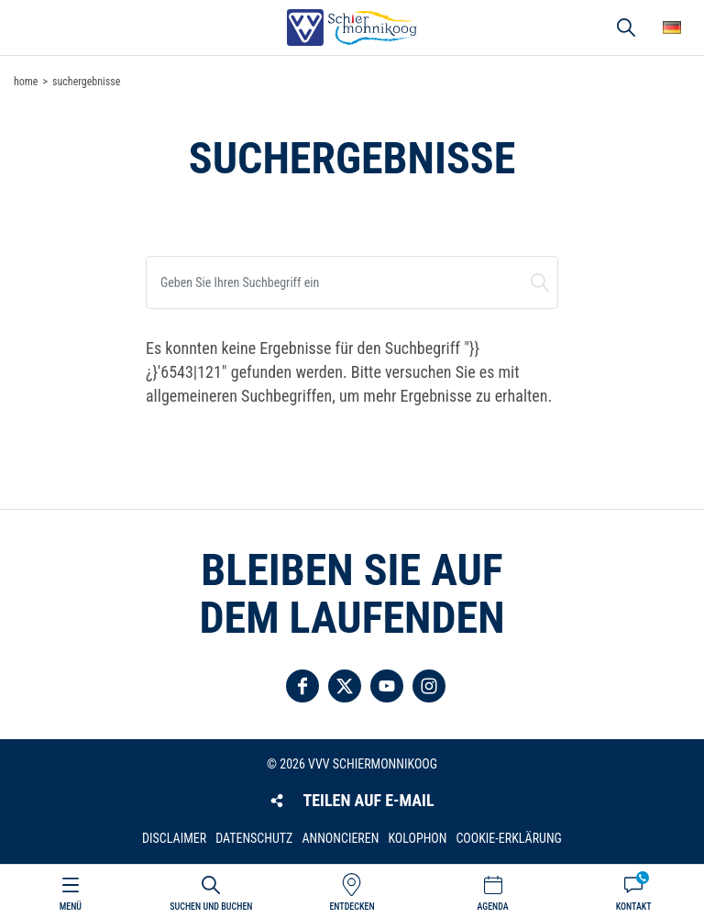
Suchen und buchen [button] (626, 27)
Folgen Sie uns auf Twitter (344, 685)
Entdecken (351, 906)
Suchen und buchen (540, 282)
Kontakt (634, 906)
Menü (71, 906)
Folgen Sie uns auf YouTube (386, 685)
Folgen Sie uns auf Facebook (302, 685)
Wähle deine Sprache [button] (672, 27)
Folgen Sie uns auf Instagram (429, 685)
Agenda (492, 906)
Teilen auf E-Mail (368, 800)
